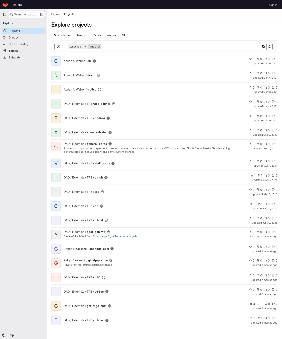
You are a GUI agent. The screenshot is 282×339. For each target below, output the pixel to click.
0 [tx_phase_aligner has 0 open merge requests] (267, 101)
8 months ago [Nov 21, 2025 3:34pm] (269, 265)
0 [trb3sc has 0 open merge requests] (267, 289)
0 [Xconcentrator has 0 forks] (259, 130)
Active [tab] (98, 35)
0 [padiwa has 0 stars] (251, 116)
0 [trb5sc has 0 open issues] (274, 87)
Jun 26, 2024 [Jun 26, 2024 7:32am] (270, 179)
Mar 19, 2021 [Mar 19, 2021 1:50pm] (270, 120)
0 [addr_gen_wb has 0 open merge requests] (267, 232)
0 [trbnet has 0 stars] (251, 218)
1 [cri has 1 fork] (260, 204)
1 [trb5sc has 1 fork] (260, 318)
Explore (17, 4)
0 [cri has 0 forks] (259, 59)
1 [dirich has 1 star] (253, 175)
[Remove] (99, 46)
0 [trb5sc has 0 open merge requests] (267, 87)
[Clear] (263, 46)
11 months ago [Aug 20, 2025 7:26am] (269, 236)
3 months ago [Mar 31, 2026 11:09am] (269, 322)
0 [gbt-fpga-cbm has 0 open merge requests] (267, 246)
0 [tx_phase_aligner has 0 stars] (251, 101)
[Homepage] (5, 5)
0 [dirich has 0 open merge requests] (267, 73)
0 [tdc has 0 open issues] (274, 189)
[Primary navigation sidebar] (5, 14)
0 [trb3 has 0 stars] (251, 275)
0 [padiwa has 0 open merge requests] (267, 116)
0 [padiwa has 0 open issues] (274, 116)
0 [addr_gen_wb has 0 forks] (259, 232)
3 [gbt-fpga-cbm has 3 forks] (259, 304)
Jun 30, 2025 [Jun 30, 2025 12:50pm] (269, 208)
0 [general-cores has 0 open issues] (274, 144)
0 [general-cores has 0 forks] (259, 144)
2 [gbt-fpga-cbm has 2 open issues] (274, 304)
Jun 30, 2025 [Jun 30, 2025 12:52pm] (269, 222)
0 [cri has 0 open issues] (274, 59)
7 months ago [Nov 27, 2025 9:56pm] (269, 294)
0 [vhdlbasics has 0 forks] (259, 161)
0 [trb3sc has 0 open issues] (274, 289)
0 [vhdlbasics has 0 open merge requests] (267, 161)
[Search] (181, 46)
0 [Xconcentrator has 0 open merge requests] (267, 130)
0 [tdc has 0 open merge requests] (267, 189)
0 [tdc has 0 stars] (251, 189)
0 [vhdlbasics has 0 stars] (251, 161)
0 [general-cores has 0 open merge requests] (267, 144)
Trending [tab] (83, 35)
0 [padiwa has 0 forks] (259, 116)
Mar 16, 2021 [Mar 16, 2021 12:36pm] (270, 92)
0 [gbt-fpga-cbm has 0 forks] (259, 246)
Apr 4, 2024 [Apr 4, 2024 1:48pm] (270, 165)
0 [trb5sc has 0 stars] (251, 87)
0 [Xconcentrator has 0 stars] (251, 130)
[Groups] (23, 37)
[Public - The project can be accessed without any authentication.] (94, 61)
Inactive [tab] (112, 35)
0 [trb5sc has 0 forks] (259, 87)
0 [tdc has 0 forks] (259, 189)
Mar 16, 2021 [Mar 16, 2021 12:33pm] (270, 77)
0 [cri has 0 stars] (251, 59)
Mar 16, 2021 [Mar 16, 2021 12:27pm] (270, 63)
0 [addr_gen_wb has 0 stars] (251, 232)
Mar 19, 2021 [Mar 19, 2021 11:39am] (270, 106)
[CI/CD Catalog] (23, 44)
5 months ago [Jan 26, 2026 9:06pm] (269, 308)
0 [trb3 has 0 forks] (259, 275)
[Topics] (23, 51)
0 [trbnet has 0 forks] (259, 218)
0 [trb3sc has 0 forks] (259, 289)
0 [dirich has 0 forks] (259, 73)
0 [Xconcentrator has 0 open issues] (274, 130)
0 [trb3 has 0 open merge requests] (267, 275)
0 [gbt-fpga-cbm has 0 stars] (251, 246)
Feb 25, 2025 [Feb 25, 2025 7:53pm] (269, 194)
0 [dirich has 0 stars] (251, 73)
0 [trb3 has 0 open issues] (274, 275)
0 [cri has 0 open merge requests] (267, 59)
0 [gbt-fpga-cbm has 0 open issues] (274, 246)
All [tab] (123, 35)
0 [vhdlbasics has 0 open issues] (274, 161)
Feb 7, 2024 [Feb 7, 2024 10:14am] (270, 148)
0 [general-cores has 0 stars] (251, 144)
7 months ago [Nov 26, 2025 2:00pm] (269, 279)
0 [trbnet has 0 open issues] (274, 218)
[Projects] (23, 31)
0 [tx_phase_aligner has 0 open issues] (274, 101)
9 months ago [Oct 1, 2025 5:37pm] (269, 251)
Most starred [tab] (63, 35)
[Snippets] (23, 57)
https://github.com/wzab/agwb (119, 236)
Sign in (273, 4)
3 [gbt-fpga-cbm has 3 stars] (252, 304)
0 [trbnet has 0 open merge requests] (267, 218)
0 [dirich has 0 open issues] (274, 73)
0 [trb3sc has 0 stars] (251, 289)
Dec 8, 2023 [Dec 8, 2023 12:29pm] (270, 134)
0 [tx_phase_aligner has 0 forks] (259, 101)
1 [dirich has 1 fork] (260, 175)
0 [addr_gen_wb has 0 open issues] (274, 232)
